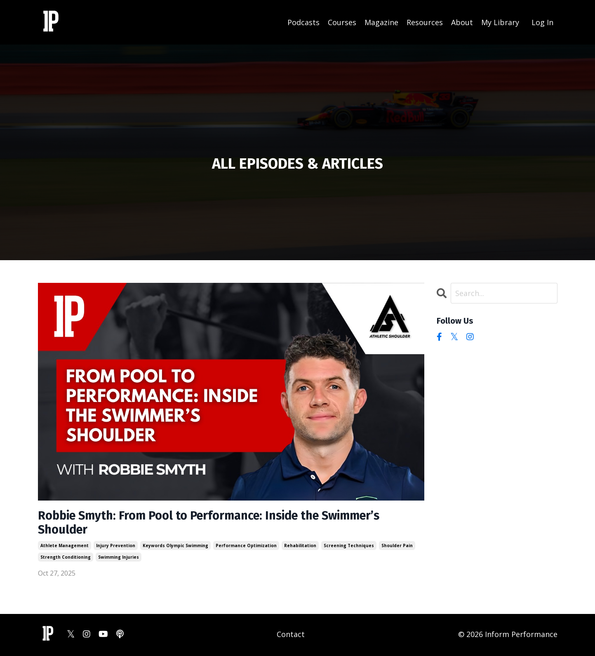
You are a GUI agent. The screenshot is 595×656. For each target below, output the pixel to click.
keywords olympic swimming (175, 547)
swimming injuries (118, 559)
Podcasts (303, 22)
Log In (542, 22)
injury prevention (115, 547)
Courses (342, 22)
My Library (500, 22)
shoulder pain (397, 547)
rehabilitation (300, 547)
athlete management (64, 547)
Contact (291, 635)
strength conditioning (65, 559)
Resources (425, 22)
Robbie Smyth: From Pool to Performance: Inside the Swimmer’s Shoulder (217, 523)
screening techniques (349, 547)
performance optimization (246, 547)
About (462, 22)
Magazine (381, 22)
